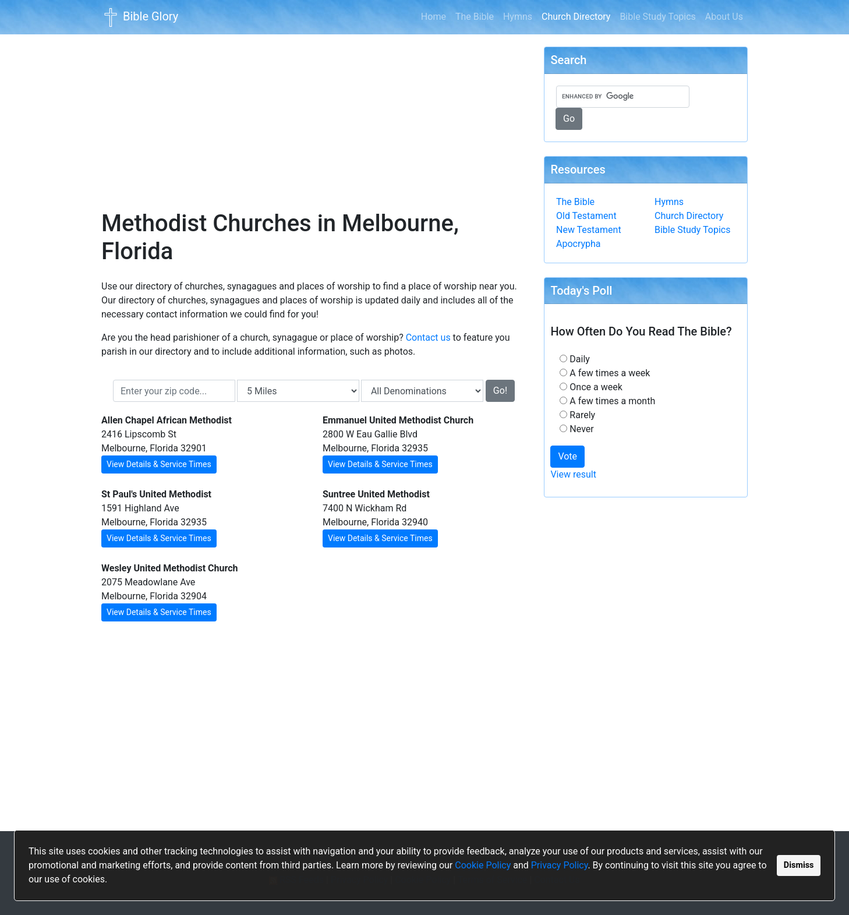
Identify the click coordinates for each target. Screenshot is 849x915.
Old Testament (586, 215)
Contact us (428, 337)
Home (433, 16)
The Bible (474, 16)
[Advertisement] (313, 114)
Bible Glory (139, 17)
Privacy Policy (559, 865)
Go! (500, 390)
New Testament (588, 229)
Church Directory (578, 15)
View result (573, 474)
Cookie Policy (483, 865)
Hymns (517, 16)
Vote (567, 456)
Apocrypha (578, 243)
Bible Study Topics (657, 16)
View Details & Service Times (159, 464)
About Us (724, 16)
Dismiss (799, 865)
